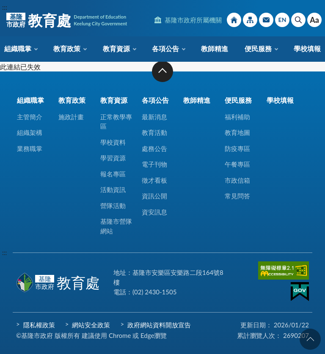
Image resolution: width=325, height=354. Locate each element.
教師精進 (214, 48)
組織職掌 (17, 48)
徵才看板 (154, 180)
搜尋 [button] (298, 20)
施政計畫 (71, 117)
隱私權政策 (39, 325)
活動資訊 (113, 189)
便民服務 (258, 48)
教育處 (66, 20)
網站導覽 (250, 20)
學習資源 (113, 158)
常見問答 (237, 196)
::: (4, 7)
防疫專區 (237, 148)
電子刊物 (154, 164)
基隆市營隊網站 (116, 226)
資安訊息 (154, 212)
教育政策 (66, 48)
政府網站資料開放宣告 (159, 325)
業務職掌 (29, 148)
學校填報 (307, 48)
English (282, 20)
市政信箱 (266, 20)
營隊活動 (113, 205)
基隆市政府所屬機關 (193, 20)
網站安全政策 (91, 325)
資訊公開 (154, 196)
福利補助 (237, 117)
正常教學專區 (116, 121)
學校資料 (113, 142)
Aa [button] (314, 20)
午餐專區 (237, 164)
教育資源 (116, 48)
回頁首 (310, 339)
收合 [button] (162, 71)
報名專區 (113, 174)
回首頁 (234, 20)
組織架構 (29, 132)
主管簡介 (29, 117)
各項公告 (165, 48)
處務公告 (154, 148)
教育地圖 (237, 132)
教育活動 (154, 132)
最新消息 (154, 117)
